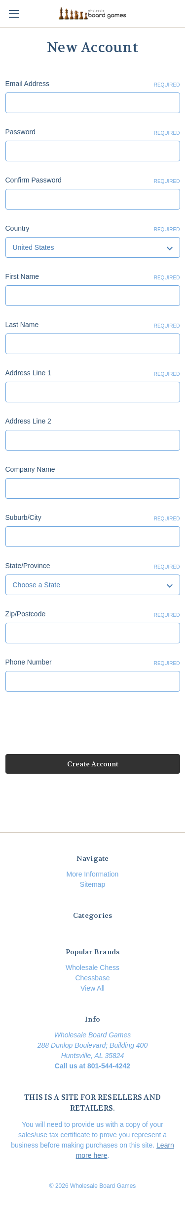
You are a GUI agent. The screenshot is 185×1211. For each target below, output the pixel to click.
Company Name (30, 469)
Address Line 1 (92, 373)
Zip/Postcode (92, 614)
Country (92, 228)
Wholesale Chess (92, 967)
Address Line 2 (28, 421)
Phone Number (92, 662)
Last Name (92, 325)
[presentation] (80, 724)
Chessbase (92, 978)
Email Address (92, 84)
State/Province (92, 566)
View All (92, 988)
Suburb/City (92, 518)
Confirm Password (92, 180)
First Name (92, 276)
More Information (93, 874)
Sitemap (92, 884)
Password (92, 132)
